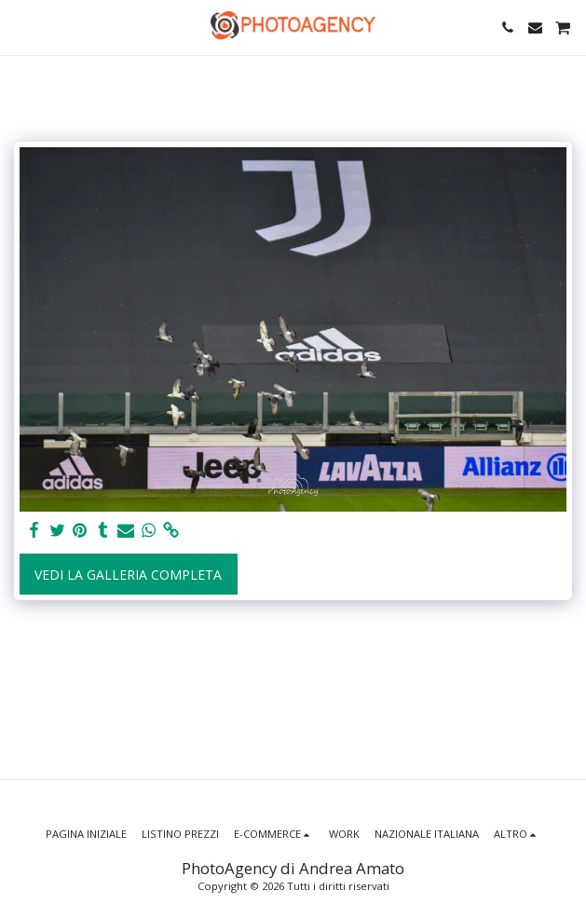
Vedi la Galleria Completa (128, 574)
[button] (20, 26)
